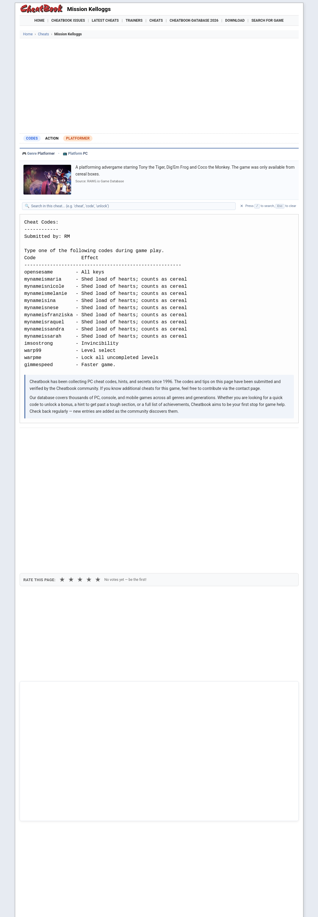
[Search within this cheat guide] (131, 206)
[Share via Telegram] (114, 438)
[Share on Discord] (85, 438)
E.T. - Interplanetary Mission (55, 825)
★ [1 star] (62, 470)
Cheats (156, 20)
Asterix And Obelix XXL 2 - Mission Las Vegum (72, 785)
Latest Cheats (105, 20)
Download (235, 20)
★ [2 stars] (71, 470)
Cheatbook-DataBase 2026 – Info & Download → (134, 680)
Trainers (134, 20)
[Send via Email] (128, 438)
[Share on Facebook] (41, 438)
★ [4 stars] (89, 470)
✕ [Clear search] (241, 206)
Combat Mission (44, 806)
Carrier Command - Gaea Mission (60, 795)
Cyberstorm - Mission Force (54, 815)
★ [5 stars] (98, 470)
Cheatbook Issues (68, 20)
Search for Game (267, 20)
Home (40, 20)
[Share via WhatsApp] (99, 438)
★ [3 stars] (80, 470)
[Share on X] (55, 438)
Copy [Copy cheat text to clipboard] (50, 452)
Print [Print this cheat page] (75, 452)
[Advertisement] (159, 85)
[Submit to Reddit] (70, 438)
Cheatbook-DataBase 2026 (194, 20)
